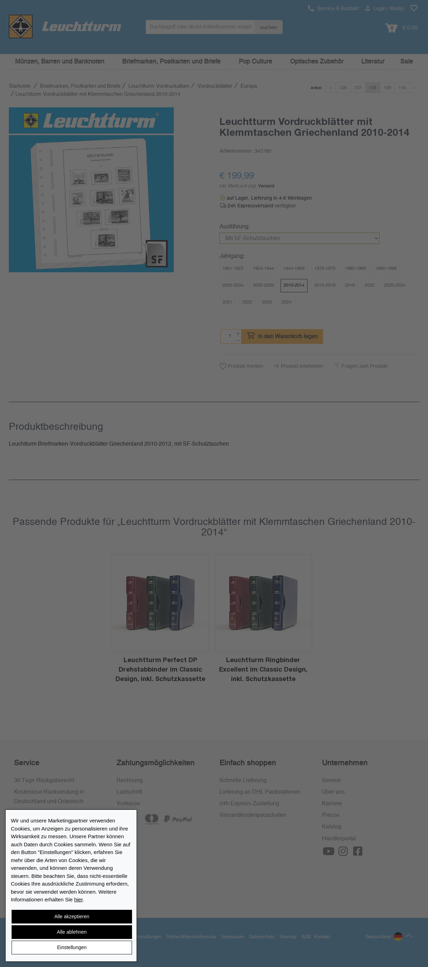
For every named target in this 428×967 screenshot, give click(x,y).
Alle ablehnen (72, 932)
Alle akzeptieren (72, 916)
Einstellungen (71, 947)
